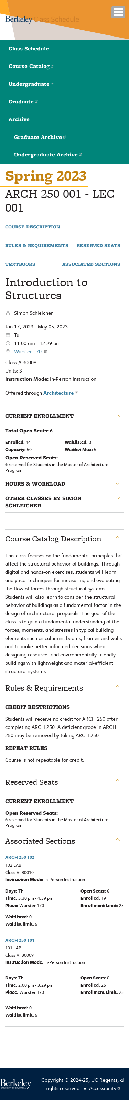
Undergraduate (31, 84)
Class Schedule (29, 48)
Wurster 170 (31, 351)
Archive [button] (19, 119)
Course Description (32, 227)
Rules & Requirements (36, 245)
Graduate (24, 101)
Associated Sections (91, 264)
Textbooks (20, 264)
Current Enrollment (39, 415)
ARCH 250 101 (19, 940)
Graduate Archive (40, 137)
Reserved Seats (98, 245)
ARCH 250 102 (19, 857)
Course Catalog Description (53, 538)
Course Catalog (31, 66)
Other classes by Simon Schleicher (43, 502)
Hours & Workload (35, 483)
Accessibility (105, 1088)
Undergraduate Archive (48, 154)
